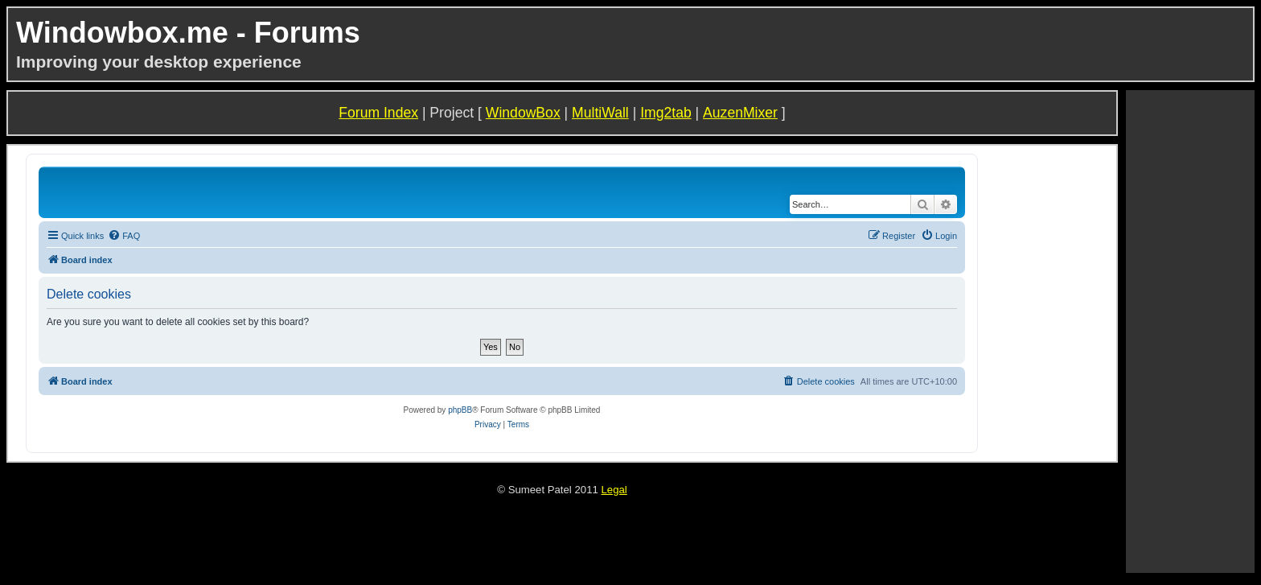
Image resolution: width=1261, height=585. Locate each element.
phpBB (460, 410)
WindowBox (523, 113)
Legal (613, 490)
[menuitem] (124, 235)
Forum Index (378, 113)
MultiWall (600, 113)
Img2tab (666, 113)
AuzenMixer (740, 113)
